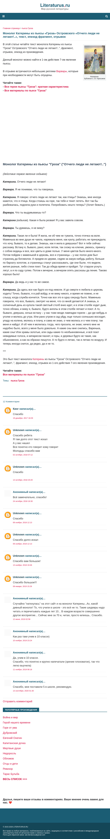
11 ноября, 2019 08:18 (22, 669)
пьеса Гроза (27, 28)
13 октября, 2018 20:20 (23, 480)
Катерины (38, 359)
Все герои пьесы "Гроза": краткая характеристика (36, 86)
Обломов (8, 758)
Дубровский (10, 732)
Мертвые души (12, 748)
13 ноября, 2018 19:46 (22, 565)
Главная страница (11, 28)
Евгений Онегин (12, 738)
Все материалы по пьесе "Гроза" (25, 90)
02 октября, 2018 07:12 (23, 455)
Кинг (16, 408)
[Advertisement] (55, 127)
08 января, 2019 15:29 (22, 586)
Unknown (18, 430)
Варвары (61, 71)
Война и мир (10, 717)
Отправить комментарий (17, 701)
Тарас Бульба (11, 774)
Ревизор (8, 768)
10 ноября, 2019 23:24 (22, 640)
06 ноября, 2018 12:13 (22, 522)
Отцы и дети (10, 763)
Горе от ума (10, 727)
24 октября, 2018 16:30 (23, 501)
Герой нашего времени (16, 722)
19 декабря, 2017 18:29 (23, 418)
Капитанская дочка (14, 743)
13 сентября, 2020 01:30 (23, 691)
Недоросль (9, 753)
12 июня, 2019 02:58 (21, 619)
